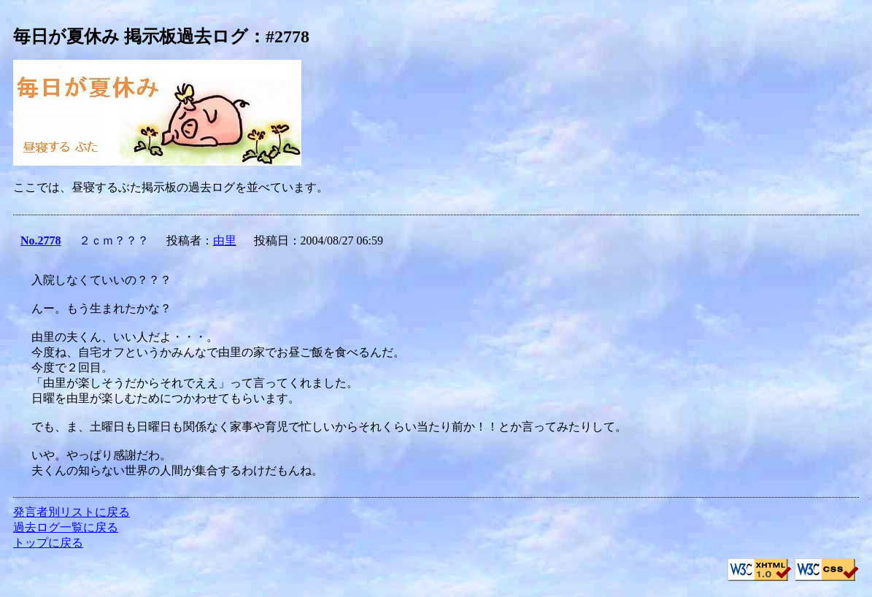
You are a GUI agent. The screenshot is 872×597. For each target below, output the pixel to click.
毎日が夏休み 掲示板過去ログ (130, 36)
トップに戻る (48, 542)
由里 (224, 240)
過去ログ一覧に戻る (65, 527)
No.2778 (40, 240)
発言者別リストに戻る (71, 512)
